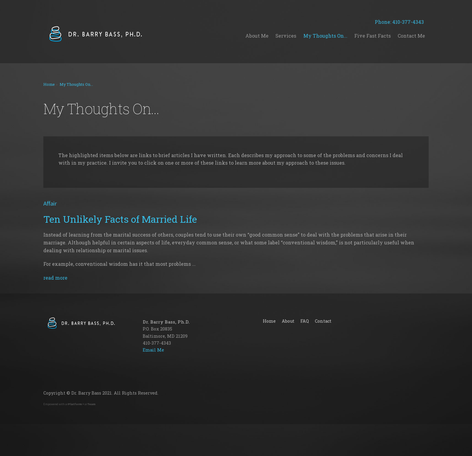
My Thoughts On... (76, 84)
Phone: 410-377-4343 (402, 22)
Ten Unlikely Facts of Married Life (120, 218)
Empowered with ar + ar (69, 404)
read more (55, 278)
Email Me (153, 350)
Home (49, 84)
